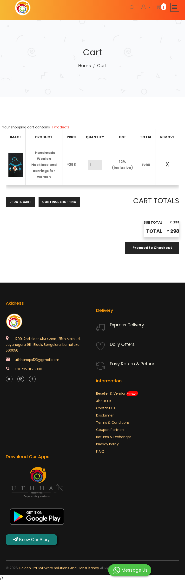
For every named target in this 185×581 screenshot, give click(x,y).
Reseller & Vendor (117, 393)
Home (84, 66)
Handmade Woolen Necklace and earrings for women (44, 164)
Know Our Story (31, 539)
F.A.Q (100, 451)
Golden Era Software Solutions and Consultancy (59, 568)
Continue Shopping (59, 202)
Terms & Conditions (113, 422)
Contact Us (105, 408)
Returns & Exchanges (114, 437)
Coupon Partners (110, 429)
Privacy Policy (107, 444)
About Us (103, 400)
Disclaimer (105, 415)
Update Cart (20, 202)
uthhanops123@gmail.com (37, 359)
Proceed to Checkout (152, 247)
